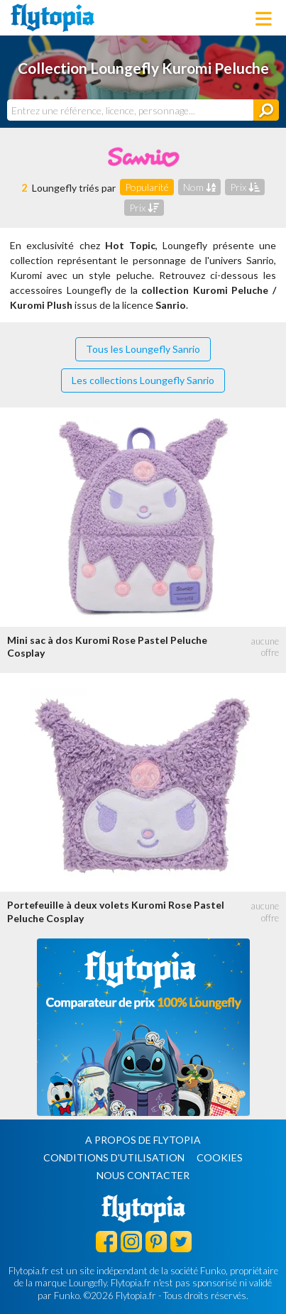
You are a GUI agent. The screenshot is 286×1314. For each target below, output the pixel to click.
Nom (199, 187)
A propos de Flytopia (143, 1140)
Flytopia (52, 18)
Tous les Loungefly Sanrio (143, 349)
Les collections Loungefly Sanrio (143, 380)
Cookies (220, 1157)
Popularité (147, 187)
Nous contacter (143, 1175)
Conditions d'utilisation (114, 1157)
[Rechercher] (266, 110)
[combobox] (130, 110)
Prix (245, 187)
